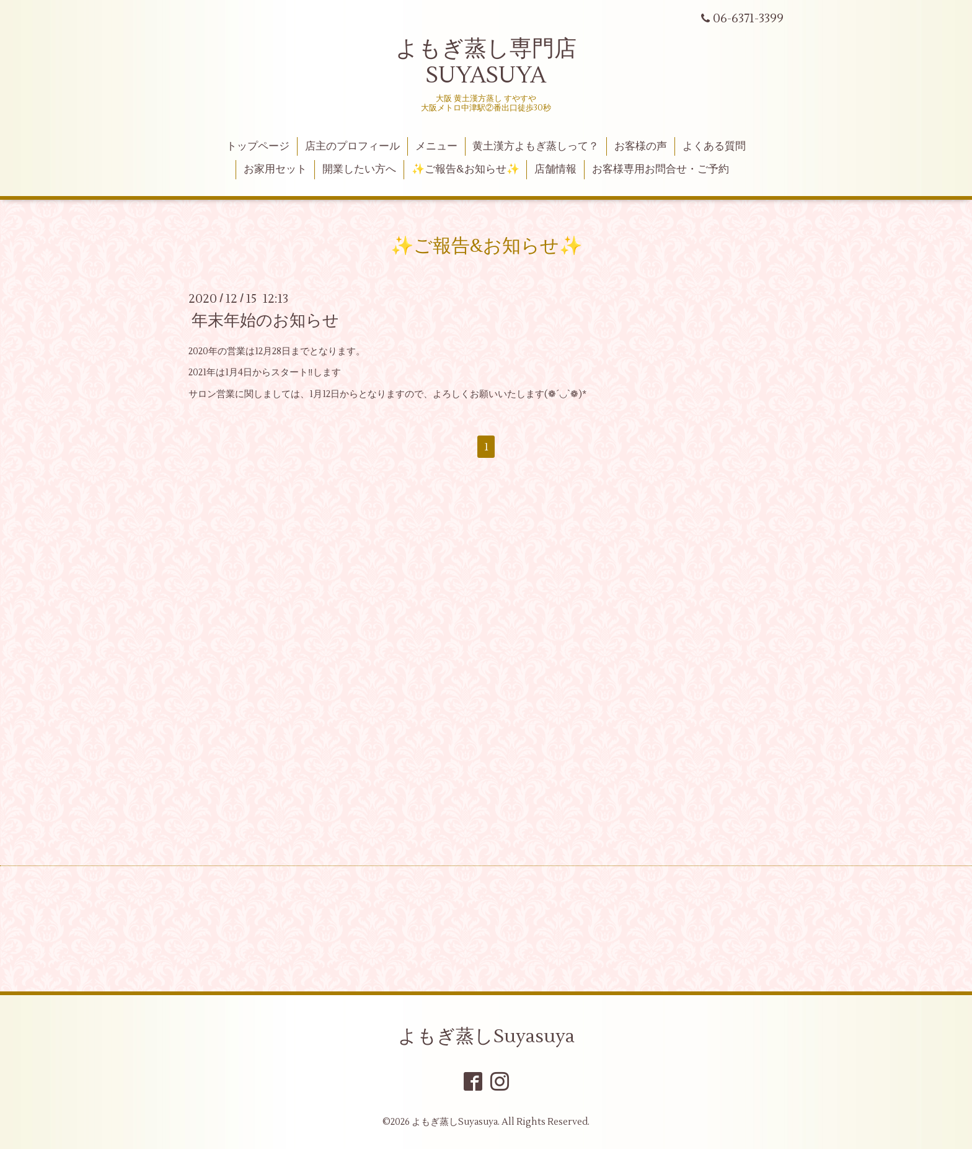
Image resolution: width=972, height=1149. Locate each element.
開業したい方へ (359, 169)
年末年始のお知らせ (265, 320)
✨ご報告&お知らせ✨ (465, 169)
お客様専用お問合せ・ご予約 (660, 169)
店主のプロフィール (352, 146)
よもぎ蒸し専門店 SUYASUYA (486, 62)
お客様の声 (640, 146)
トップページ (257, 146)
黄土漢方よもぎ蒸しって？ (535, 146)
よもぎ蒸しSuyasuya (486, 1036)
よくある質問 (714, 146)
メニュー (436, 146)
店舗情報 (555, 169)
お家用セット (275, 169)
